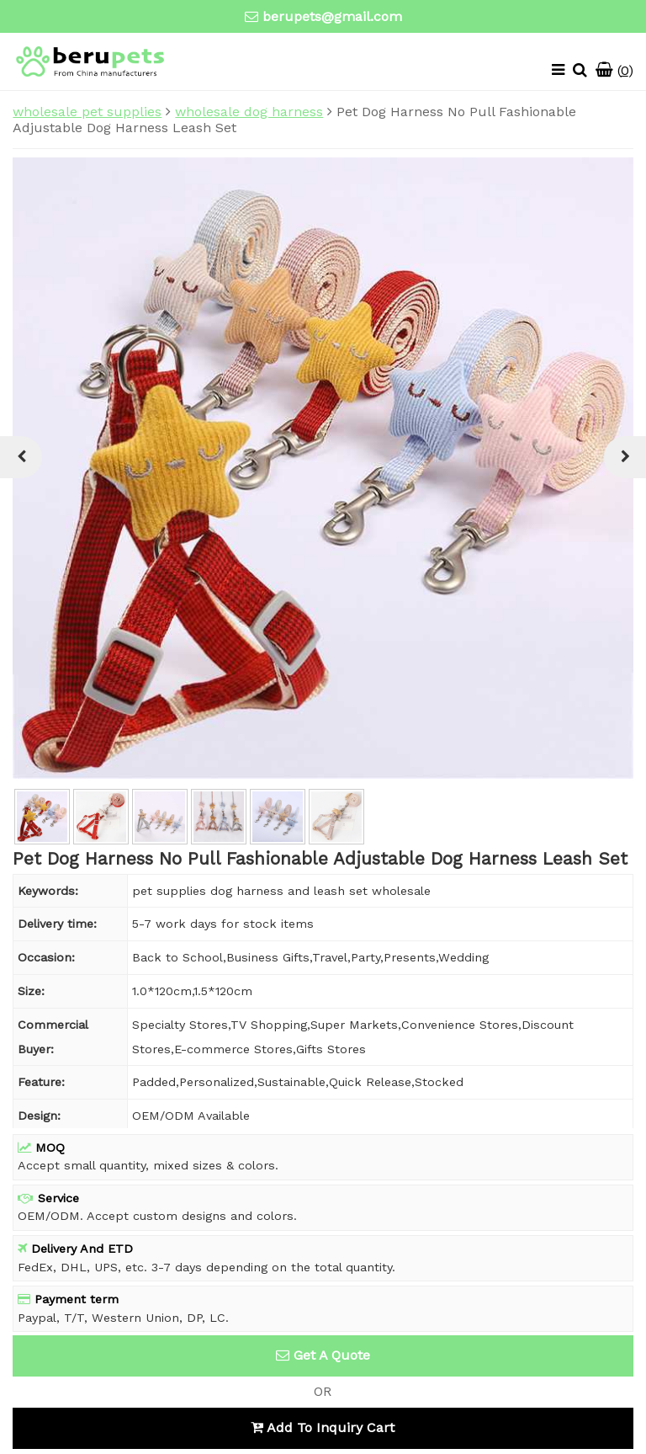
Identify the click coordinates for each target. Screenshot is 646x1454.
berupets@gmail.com (332, 16)
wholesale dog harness (249, 112)
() (614, 70)
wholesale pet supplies (87, 112)
